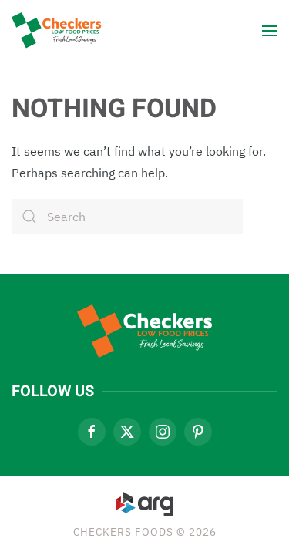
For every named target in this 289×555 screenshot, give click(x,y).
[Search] (127, 216)
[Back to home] (60, 31)
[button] (269, 31)
